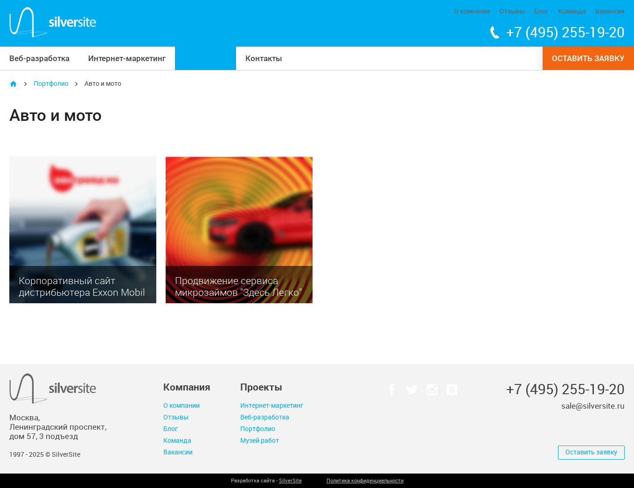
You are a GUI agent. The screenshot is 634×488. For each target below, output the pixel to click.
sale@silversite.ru (593, 406)
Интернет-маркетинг (127, 58)
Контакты (263, 58)
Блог (541, 11)
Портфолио (205, 58)
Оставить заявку (588, 58)
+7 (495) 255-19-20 (565, 32)
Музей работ (259, 441)
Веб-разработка (39, 58)
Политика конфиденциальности (365, 481)
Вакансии (610, 11)
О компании (472, 11)
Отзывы (512, 11)
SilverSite (290, 481)
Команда (572, 11)
